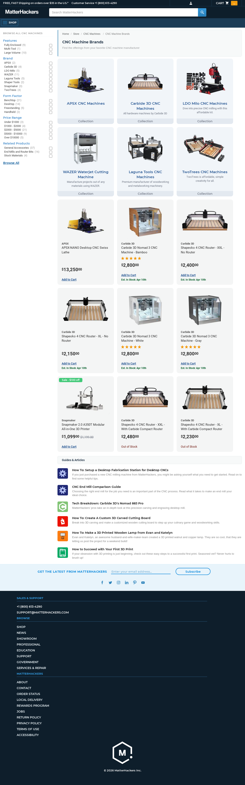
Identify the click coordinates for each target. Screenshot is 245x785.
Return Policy (29, 717)
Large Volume (15, 53)
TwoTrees (12, 90)
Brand (8, 58)
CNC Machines (91, 33)
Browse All (11, 163)
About (22, 682)
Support (24, 656)
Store (76, 33)
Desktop (12, 104)
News (21, 633)
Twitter (110, 582)
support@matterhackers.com (43, 612)
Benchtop (13, 100)
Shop (21, 627)
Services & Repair (31, 668)
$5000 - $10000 (15, 134)
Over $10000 (14, 138)
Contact (24, 688)
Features (10, 41)
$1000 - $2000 (15, 126)
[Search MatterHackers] (202, 12)
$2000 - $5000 (15, 130)
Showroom (27, 639)
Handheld (12, 112)
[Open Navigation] (9, 22)
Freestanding (14, 108)
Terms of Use (28, 729)
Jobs (21, 711)
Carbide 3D (13, 67)
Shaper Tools (14, 82)
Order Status (28, 694)
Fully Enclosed (15, 45)
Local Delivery (29, 700)
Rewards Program (33, 706)
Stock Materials (15, 156)
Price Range (12, 118)
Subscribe (193, 572)
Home (65, 33)
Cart (226, 3)
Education (26, 650)
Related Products (16, 143)
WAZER (11, 75)
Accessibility (28, 735)
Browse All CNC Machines (23, 33)
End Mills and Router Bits (22, 152)
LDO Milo (12, 71)
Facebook (102, 582)
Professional (28, 644)
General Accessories (19, 148)
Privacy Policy (29, 723)
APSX (9, 63)
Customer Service (82, 3)
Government (27, 662)
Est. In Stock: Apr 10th (133, 279)
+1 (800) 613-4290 (106, 3)
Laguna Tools (14, 79)
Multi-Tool (12, 49)
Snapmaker (13, 86)
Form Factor (12, 96)
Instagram (118, 582)
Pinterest (134, 582)
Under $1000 (14, 122)
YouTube (143, 582)
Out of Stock (129, 446)
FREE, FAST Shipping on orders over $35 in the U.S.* (35, 3)
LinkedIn (126, 582)
